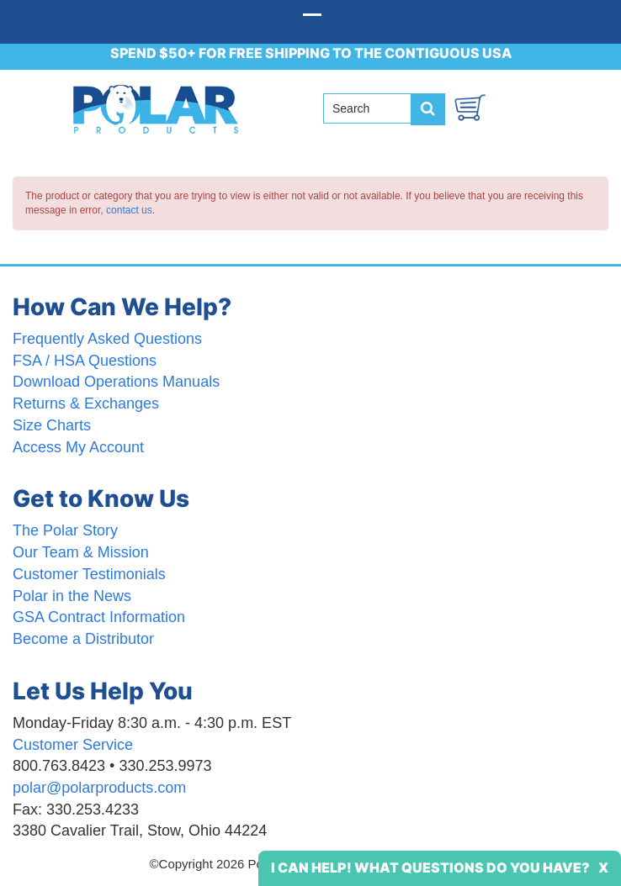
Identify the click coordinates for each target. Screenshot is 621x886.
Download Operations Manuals (116, 381)
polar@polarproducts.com (99, 787)
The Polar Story (65, 530)
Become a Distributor (83, 638)
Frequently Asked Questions (107, 338)
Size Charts (52, 425)
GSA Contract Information (99, 617)
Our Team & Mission (81, 552)
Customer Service (73, 744)
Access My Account (78, 447)
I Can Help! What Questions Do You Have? (430, 867)
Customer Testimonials (89, 574)
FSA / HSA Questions (85, 360)
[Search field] (373, 108)
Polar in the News (72, 596)
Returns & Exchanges (86, 403)
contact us (129, 210)
